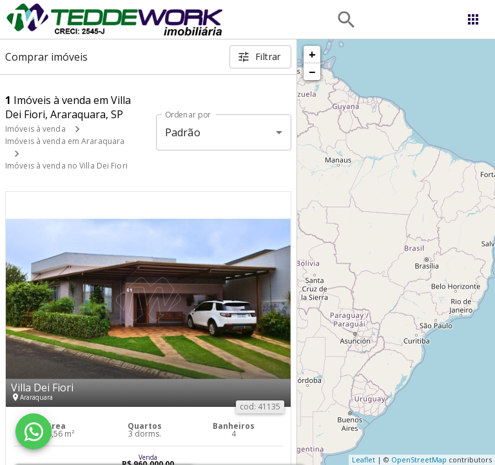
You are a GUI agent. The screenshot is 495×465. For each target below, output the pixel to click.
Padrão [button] (182, 132)
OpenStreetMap (419, 459)
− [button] (312, 71)
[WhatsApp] (33, 431)
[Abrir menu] (473, 19)
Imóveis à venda (35, 128)
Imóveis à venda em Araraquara (64, 141)
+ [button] (312, 54)
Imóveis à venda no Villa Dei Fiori (66, 165)
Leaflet (363, 459)
